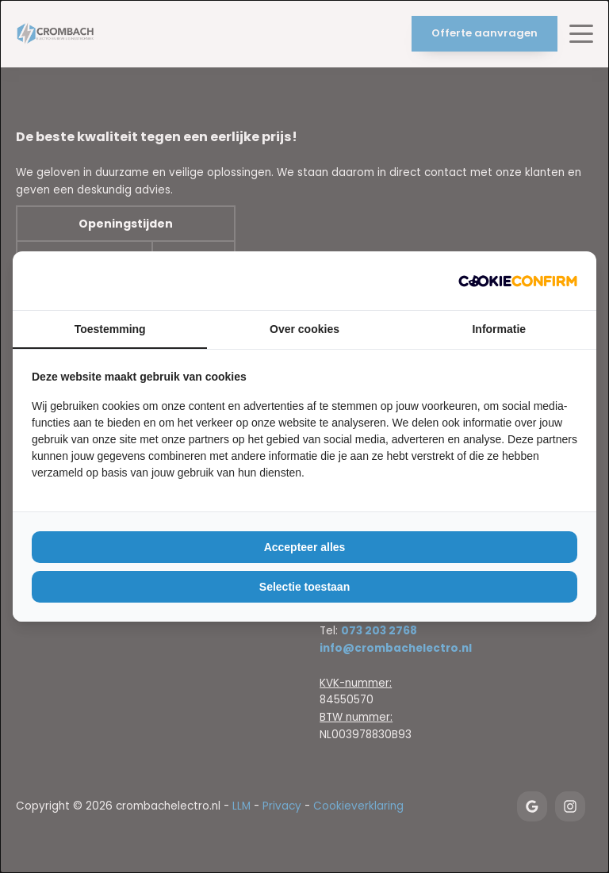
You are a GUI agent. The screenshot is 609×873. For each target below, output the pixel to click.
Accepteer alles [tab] (305, 547)
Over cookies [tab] (304, 329)
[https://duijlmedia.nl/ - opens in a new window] (517, 280)
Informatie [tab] (499, 329)
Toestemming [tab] (110, 329)
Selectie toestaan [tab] (304, 586)
